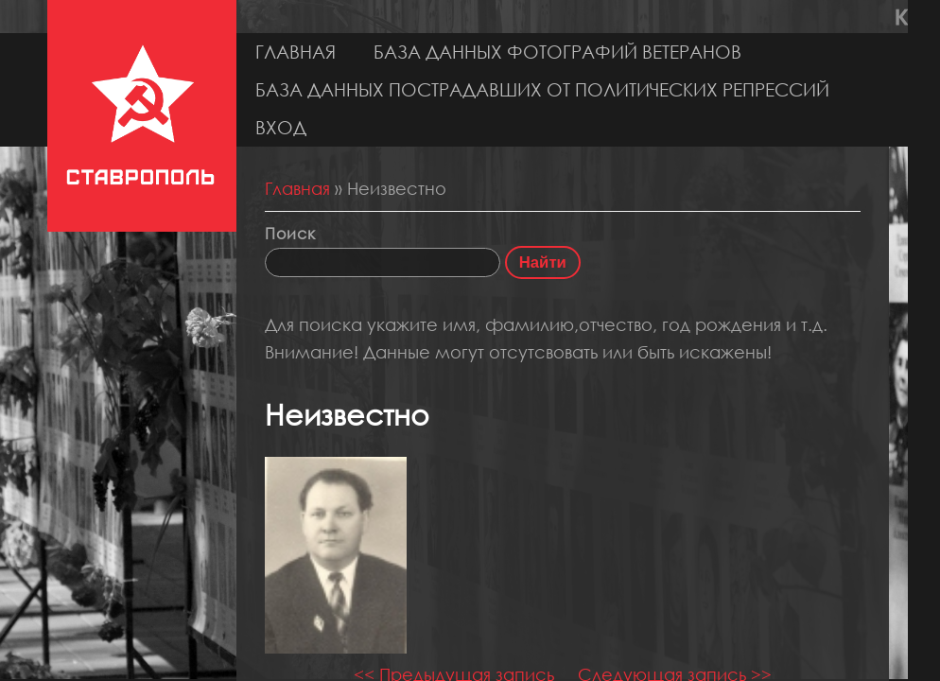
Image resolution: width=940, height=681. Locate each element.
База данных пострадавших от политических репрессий (542, 89)
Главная (295, 51)
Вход (280, 127)
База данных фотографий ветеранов (557, 51)
